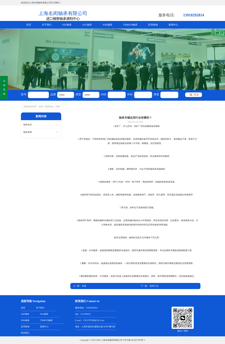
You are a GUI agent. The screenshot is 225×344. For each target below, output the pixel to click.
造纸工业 (154, 286)
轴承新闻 (27, 132)
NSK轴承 (107, 24)
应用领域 (153, 24)
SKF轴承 (67, 24)
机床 (84, 286)
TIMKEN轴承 (130, 24)
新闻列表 (41, 116)
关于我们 (47, 24)
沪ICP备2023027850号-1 (134, 340)
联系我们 (25, 333)
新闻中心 (173, 24)
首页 (28, 24)
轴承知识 (27, 124)
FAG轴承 (87, 24)
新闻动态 (49, 106)
